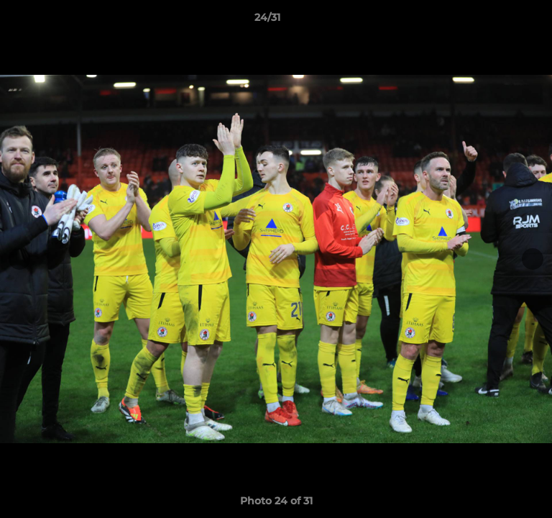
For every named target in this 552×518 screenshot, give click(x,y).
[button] (500, 20)
